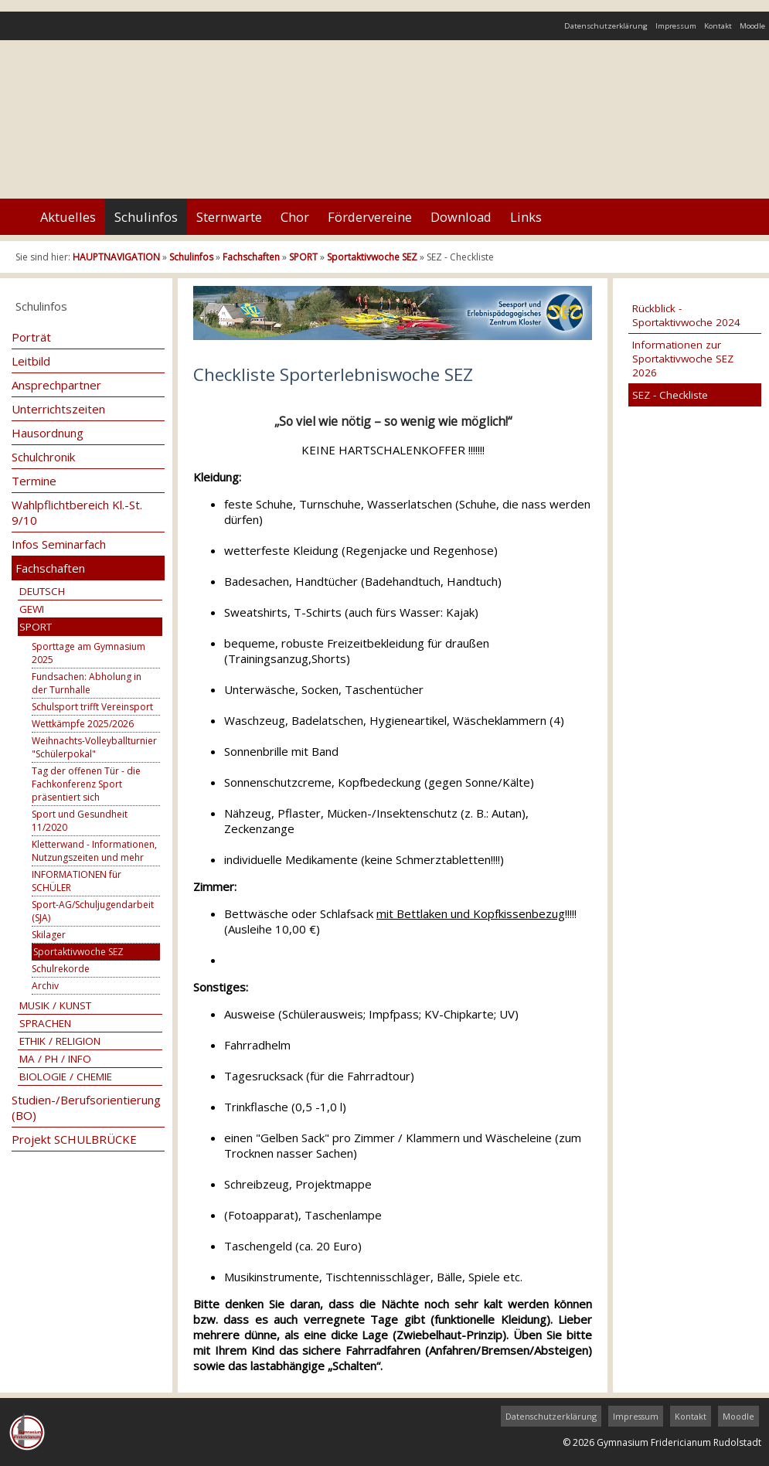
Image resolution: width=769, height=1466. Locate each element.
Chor (295, 217)
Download (461, 217)
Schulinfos (146, 217)
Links (526, 217)
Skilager (49, 934)
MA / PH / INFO (55, 1059)
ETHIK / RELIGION (59, 1041)
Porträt (31, 337)
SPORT (303, 257)
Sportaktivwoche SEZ (372, 257)
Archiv (45, 985)
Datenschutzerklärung (606, 26)
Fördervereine (370, 217)
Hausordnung (47, 432)
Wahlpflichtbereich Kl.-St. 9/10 (77, 512)
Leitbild (31, 361)
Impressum (675, 26)
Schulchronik (43, 456)
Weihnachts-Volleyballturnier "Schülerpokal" (94, 747)
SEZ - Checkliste (670, 395)
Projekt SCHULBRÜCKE (74, 1139)
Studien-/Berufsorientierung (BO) (86, 1107)
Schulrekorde (61, 968)
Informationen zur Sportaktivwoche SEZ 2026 (682, 358)
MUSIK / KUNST (55, 1005)
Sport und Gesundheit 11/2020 (80, 821)
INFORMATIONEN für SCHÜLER (76, 881)
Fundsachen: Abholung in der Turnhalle (86, 683)
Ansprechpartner (56, 385)
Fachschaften (251, 257)
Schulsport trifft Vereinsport (92, 706)
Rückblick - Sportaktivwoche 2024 (686, 315)
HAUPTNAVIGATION (116, 257)
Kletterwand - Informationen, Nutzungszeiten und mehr (94, 851)
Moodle (752, 26)
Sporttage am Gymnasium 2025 (88, 653)
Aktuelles (68, 217)
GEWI (31, 609)
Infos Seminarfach (59, 544)
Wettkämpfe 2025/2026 (83, 723)
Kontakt (718, 26)
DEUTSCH (42, 591)
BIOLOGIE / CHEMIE (65, 1076)
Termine (34, 480)
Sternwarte (229, 217)
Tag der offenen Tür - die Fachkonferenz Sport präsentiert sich (86, 784)
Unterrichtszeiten (58, 409)
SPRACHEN (45, 1023)
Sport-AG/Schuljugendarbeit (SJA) (93, 911)
